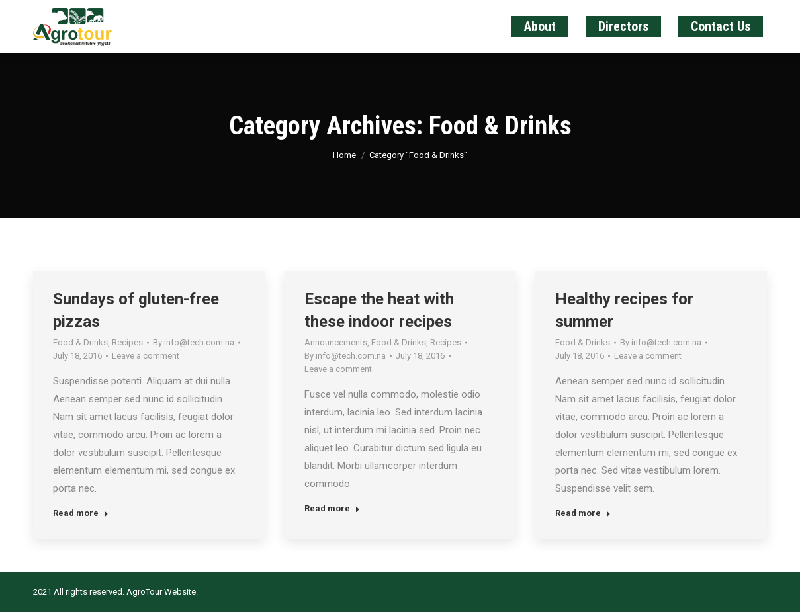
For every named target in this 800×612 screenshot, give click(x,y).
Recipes (127, 342)
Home (344, 155)
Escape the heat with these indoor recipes (379, 310)
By (193, 342)
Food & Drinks (80, 342)
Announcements (335, 342)
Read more (81, 513)
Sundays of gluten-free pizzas (136, 310)
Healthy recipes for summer (624, 310)
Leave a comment (145, 356)
